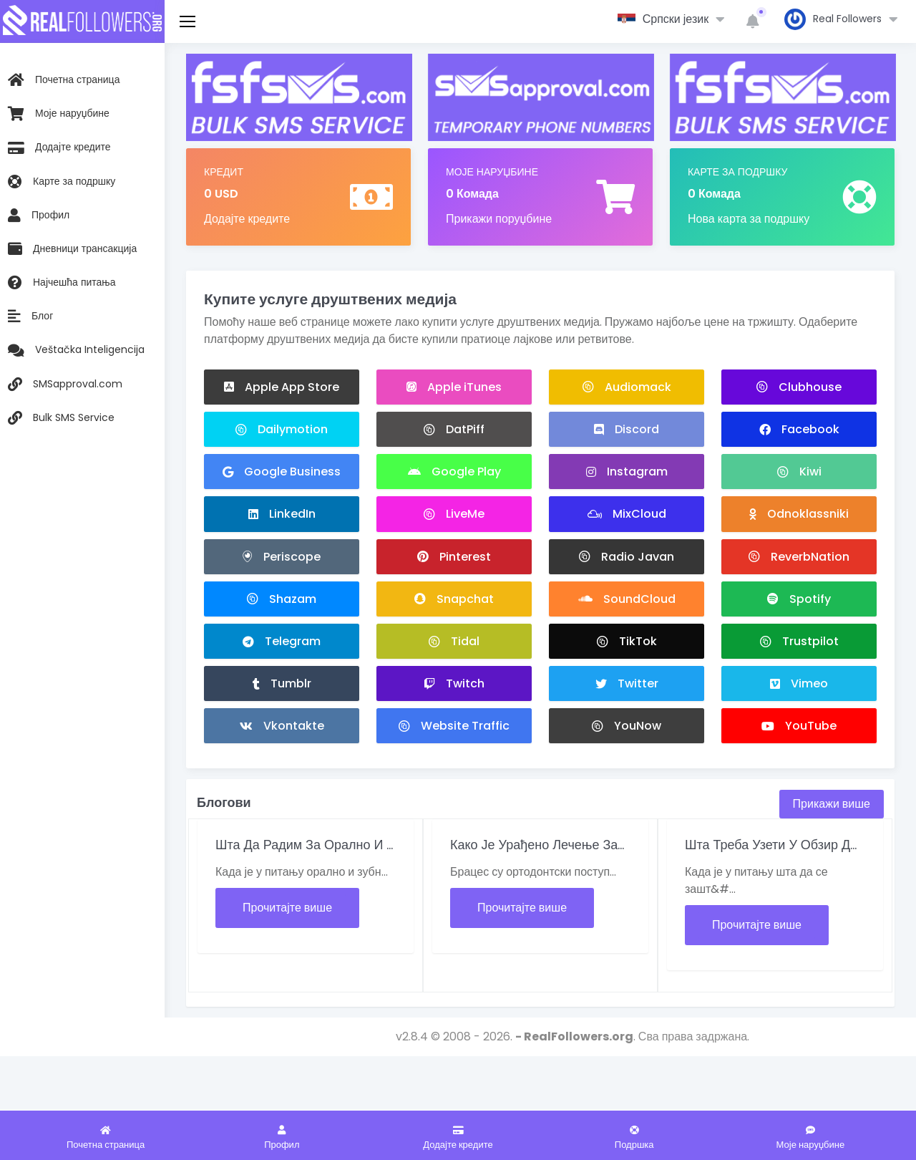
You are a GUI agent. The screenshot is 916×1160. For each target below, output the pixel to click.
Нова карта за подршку (748, 219)
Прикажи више (831, 804)
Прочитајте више (287, 908)
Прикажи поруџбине (499, 219)
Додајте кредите (247, 219)
